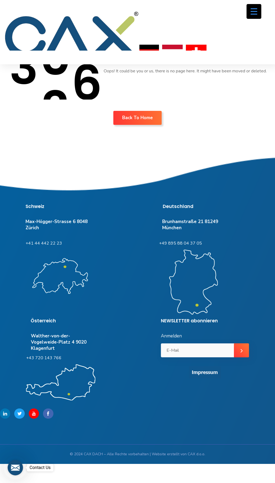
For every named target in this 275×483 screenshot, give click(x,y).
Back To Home (137, 118)
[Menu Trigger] (254, 11)
